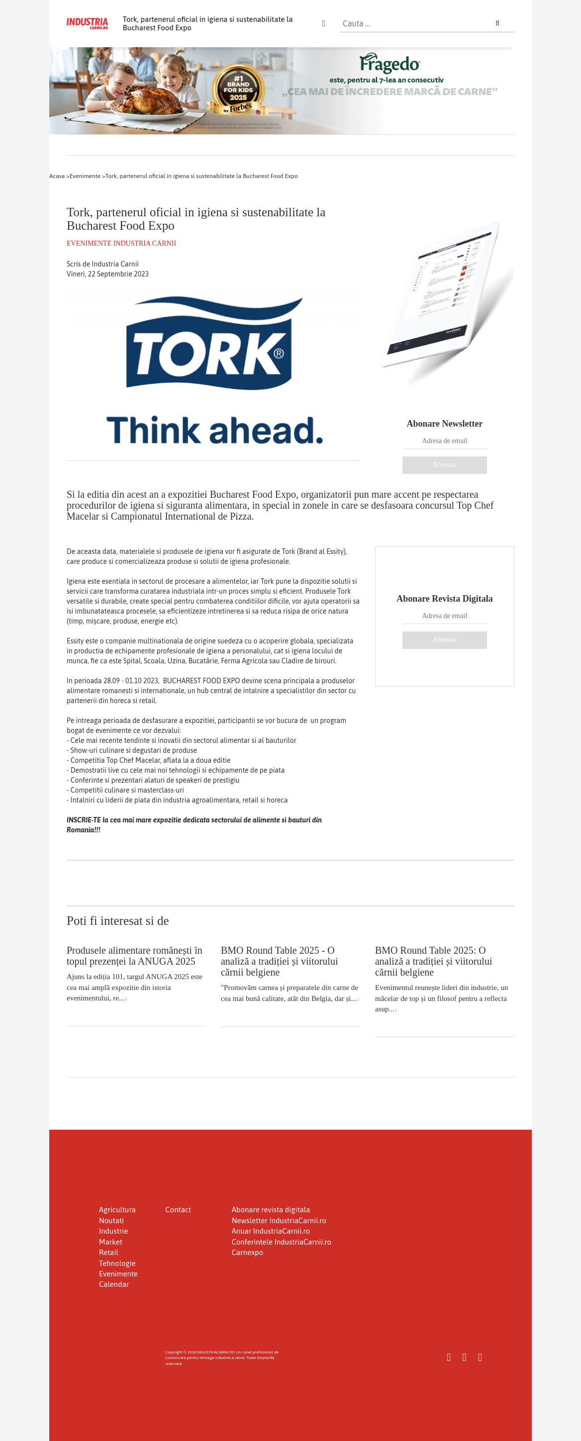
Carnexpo (248, 1252)
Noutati (111, 1220)
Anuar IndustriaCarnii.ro (271, 1231)
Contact (178, 1209)
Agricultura (117, 1209)
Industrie (113, 1231)
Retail (108, 1252)
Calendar (114, 1284)
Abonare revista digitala (271, 1209)
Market (110, 1242)
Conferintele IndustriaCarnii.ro (281, 1242)
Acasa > (59, 176)
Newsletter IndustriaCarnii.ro (279, 1220)
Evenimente (118, 1273)
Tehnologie (117, 1263)
